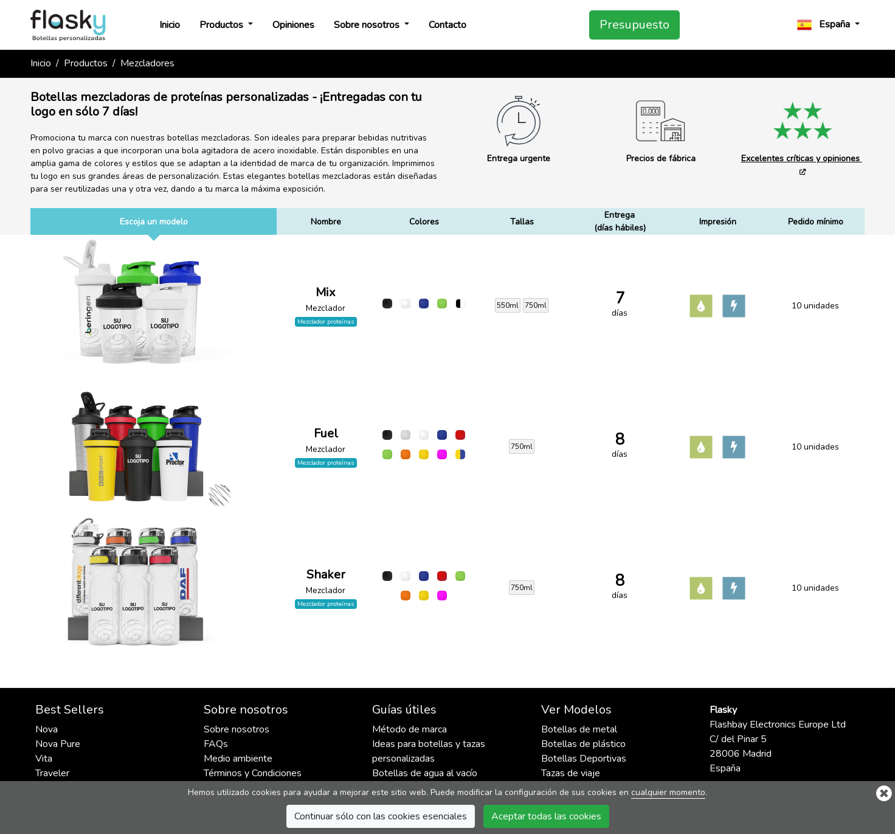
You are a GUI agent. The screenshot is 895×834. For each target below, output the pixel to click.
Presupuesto (634, 24)
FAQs (216, 744)
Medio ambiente (238, 758)
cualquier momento (668, 792)
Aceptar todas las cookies (546, 816)
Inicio (169, 25)
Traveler (52, 773)
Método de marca (409, 729)
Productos (222, 25)
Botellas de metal (579, 729)
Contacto (447, 25)
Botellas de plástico (583, 744)
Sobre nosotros (368, 25)
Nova (46, 729)
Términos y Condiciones (253, 773)
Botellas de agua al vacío (424, 773)
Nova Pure (57, 744)
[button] (828, 24)
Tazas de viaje (570, 773)
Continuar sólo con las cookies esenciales (380, 816)
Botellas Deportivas (583, 758)
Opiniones (293, 25)
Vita (43, 758)
